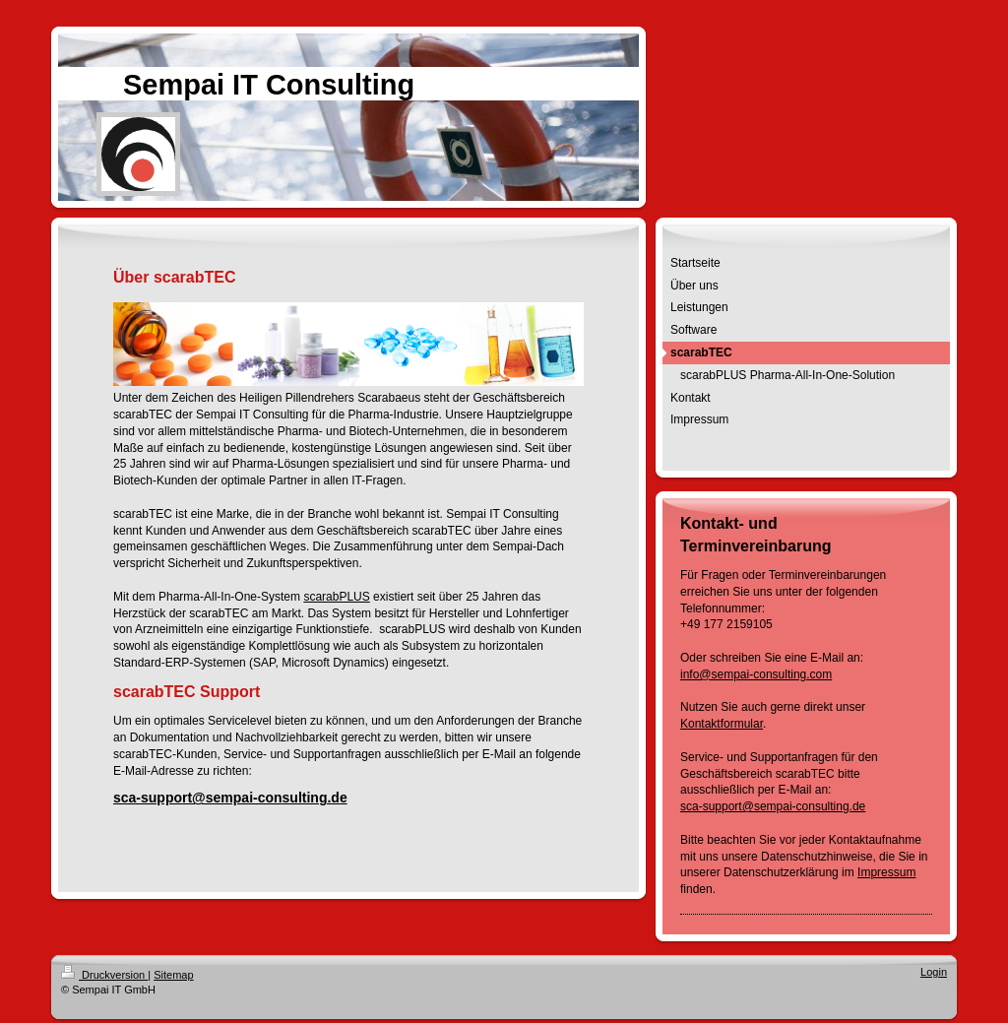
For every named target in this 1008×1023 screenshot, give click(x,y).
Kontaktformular (721, 724)
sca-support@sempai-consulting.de (230, 797)
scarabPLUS (336, 597)
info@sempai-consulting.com (756, 674)
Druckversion (104, 975)
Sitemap (173, 975)
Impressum (886, 872)
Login (933, 972)
